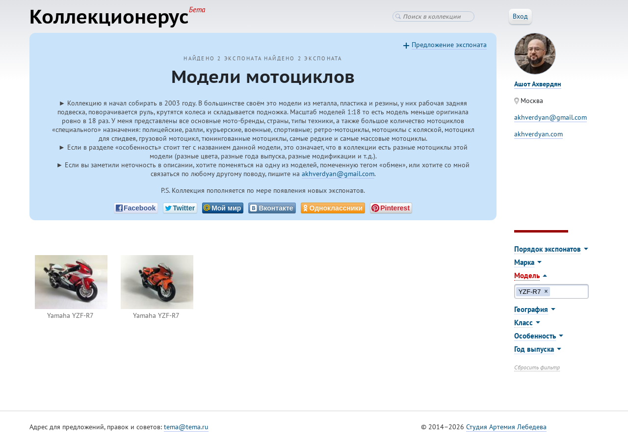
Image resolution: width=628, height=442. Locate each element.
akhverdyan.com (538, 134)
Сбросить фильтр (537, 367)
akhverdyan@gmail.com (338, 173)
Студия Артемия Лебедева (506, 426)
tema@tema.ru (186, 426)
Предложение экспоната (449, 44)
